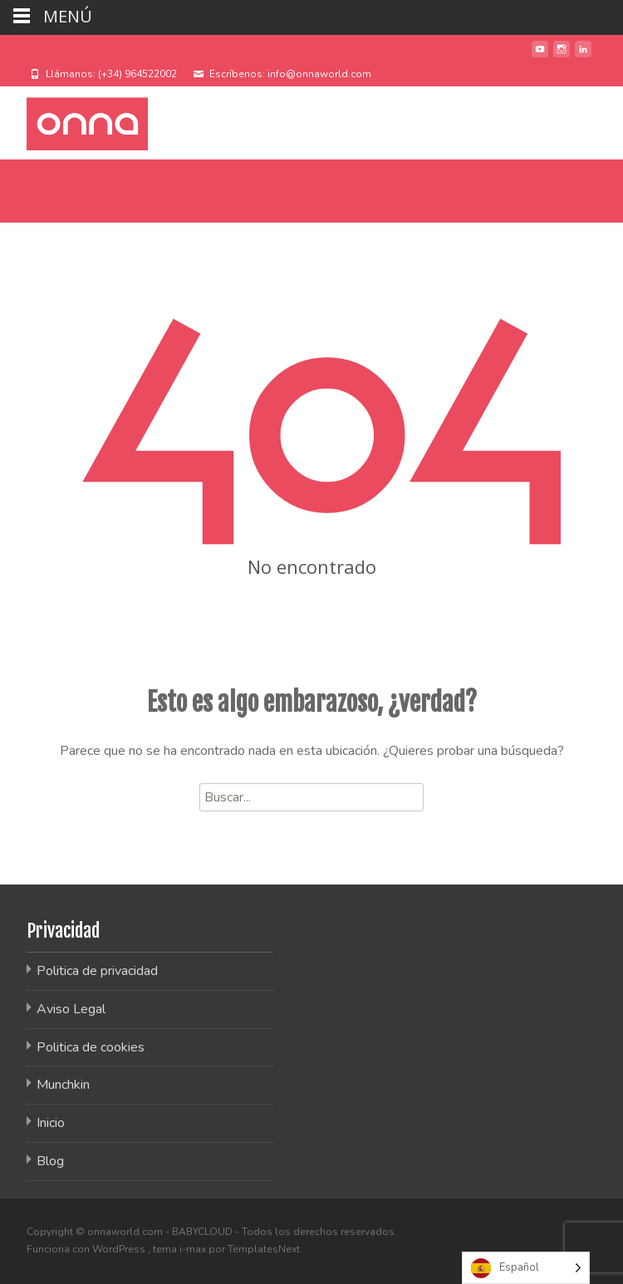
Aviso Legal (71, 1009)
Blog (50, 1161)
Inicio (51, 1123)
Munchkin (63, 1085)
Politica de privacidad (97, 971)
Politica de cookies (91, 1047)
